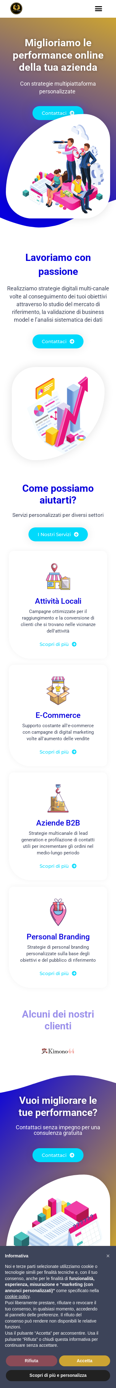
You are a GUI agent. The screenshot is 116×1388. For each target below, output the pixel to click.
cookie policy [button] (17, 1296)
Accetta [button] (84, 1360)
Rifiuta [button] (31, 1360)
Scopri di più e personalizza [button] (57, 1375)
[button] (99, 8)
